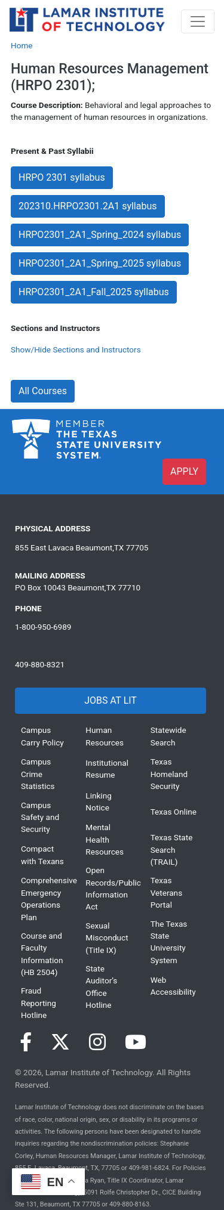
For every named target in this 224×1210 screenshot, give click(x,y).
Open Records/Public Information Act (108, 888)
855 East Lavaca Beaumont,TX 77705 (81, 547)
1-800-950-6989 (43, 627)
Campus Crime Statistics (38, 774)
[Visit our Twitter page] (60, 1042)
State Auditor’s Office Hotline (101, 987)
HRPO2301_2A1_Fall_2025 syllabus (94, 292)
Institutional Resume (106, 768)
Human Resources (104, 736)
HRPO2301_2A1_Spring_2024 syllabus (100, 234)
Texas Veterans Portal (167, 892)
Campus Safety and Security (40, 817)
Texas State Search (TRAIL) (172, 850)
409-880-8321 (40, 664)
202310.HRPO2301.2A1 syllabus (88, 206)
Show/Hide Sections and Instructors (76, 349)
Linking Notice (98, 801)
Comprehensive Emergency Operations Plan (44, 898)
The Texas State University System (169, 942)
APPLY (184, 471)
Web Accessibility (173, 986)
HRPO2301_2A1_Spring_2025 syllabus (100, 263)
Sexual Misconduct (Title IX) (106, 938)
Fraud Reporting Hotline (38, 1003)
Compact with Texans (42, 854)
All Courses (43, 391)
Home (22, 45)
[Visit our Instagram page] (97, 1042)
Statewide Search (168, 736)
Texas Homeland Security (169, 774)
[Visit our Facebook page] (26, 1042)
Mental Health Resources (104, 839)
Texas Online (174, 811)
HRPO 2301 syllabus (62, 177)
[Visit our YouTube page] (135, 1042)
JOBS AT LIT (110, 700)
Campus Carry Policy (42, 736)
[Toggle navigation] (197, 21)
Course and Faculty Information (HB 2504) (42, 954)
